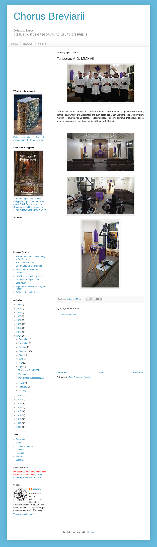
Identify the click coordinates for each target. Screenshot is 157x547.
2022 (19, 316)
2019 (19, 328)
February (23, 387)
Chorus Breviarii (49, 16)
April (21, 367)
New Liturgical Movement (27, 269)
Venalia (42, 43)
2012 (19, 411)
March (22, 383)
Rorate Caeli (21, 273)
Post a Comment (68, 314)
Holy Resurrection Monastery (29, 276)
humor (19, 443)
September (24, 351)
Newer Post (63, 372)
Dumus (14, 43)
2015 (19, 399)
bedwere (37, 489)
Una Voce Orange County (27, 279)
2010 (19, 419)
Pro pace (22, 374)
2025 (19, 304)
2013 (19, 407)
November (24, 343)
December (24, 339)
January (23, 391)
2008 (19, 427)
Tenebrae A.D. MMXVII (28, 370)
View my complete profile (24, 514)
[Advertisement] (100, 343)
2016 (19, 396)
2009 (19, 423)
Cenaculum (21, 439)
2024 (19, 308)
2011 (19, 415)
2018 (19, 332)
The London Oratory (25, 262)
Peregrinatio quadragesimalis (31, 378)
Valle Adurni (21, 283)
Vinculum (20, 456)
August (22, 355)
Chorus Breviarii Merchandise (29, 266)
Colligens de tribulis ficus (27, 292)
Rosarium (28, 43)
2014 (19, 403)
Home (100, 372)
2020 (19, 324)
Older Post (138, 372)
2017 (19, 336)
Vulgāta (19, 460)
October (23, 347)
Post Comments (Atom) (79, 377)
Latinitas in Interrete (24, 446)
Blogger (90, 532)
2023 (19, 312)
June (21, 359)
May (21, 363)
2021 (19, 320)
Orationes (20, 449)
